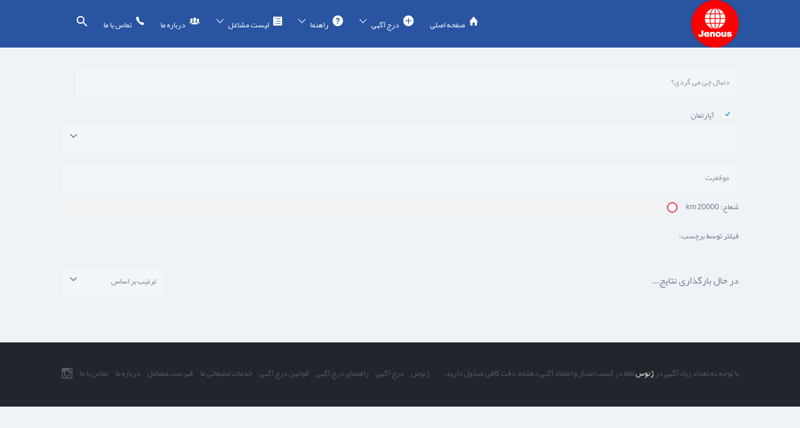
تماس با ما (117, 25)
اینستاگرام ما (67, 373)
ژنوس (644, 373)
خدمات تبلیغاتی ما (226, 373)
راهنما (319, 25)
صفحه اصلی (447, 25)
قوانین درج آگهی (284, 373)
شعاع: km (712, 207)
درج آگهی (385, 25)
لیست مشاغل (248, 25)
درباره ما (172, 25)
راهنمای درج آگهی (342, 373)
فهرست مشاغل (170, 373)
